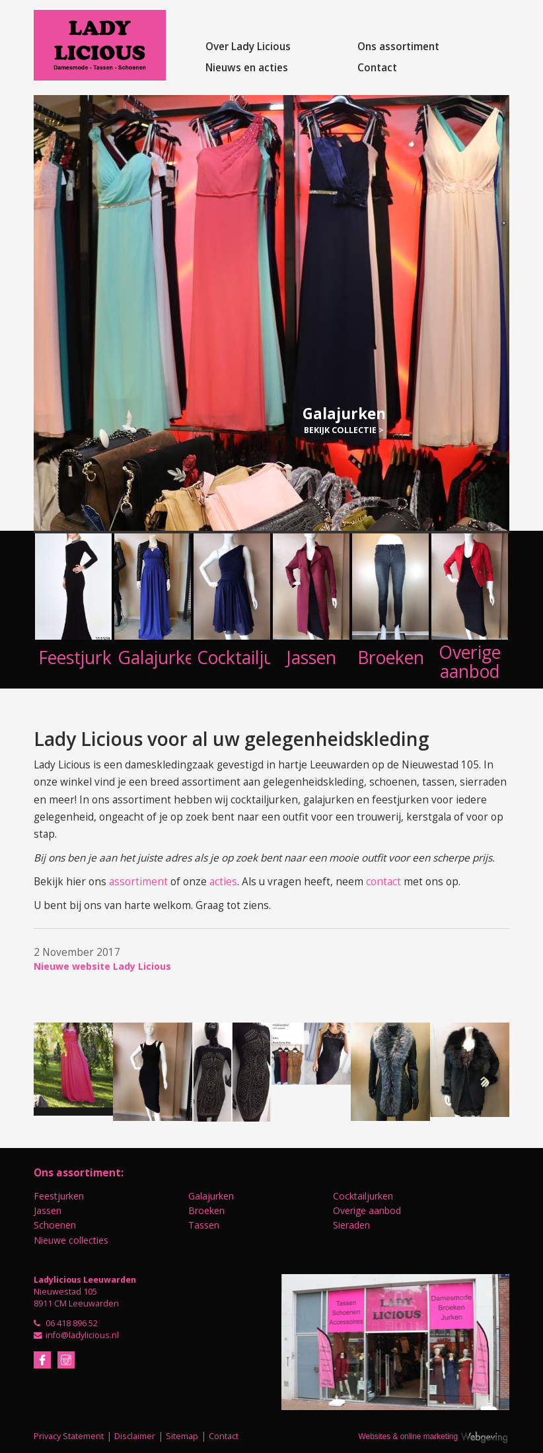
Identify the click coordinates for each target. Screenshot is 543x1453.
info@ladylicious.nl (82, 1335)
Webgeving (489, 1435)
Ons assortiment (398, 46)
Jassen (47, 1210)
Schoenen (55, 1225)
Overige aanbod (367, 1210)
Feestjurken (59, 1196)
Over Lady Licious (248, 46)
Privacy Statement (69, 1436)
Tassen (203, 1225)
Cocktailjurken (363, 1196)
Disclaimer (134, 1436)
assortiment (138, 882)
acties (223, 882)
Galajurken (211, 1196)
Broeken (206, 1210)
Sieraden (351, 1225)
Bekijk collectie (340, 430)
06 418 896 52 (72, 1323)
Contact (377, 68)
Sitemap (182, 1436)
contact (383, 882)
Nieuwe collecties (71, 1240)
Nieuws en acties (246, 68)
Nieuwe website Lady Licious (102, 966)
